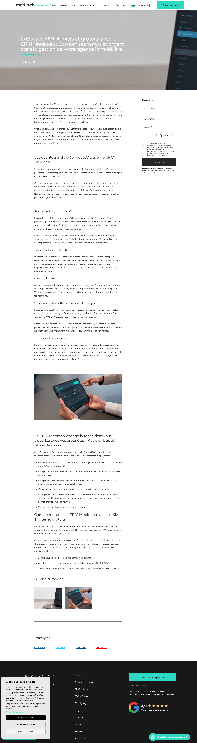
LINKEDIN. (164, 691)
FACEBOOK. (134, 691)
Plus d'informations (14, 712)
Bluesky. (171, 694)
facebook (39, 648)
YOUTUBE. (146, 694)
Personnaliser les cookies (25, 724)
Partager (28, 62)
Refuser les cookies (25, 731)
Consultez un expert (152, 677)
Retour (147, 100)
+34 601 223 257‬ (37, 676)
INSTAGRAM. (149, 691)
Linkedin (81, 648)
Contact (159, 162)
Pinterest (101, 648)
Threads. (159, 694)
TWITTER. (133, 694)
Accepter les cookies (25, 717)
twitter (60, 648)
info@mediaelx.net (82, 557)
